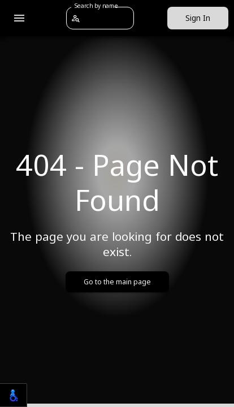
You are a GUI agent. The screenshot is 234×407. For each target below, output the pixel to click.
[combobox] (107, 18)
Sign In (197, 18)
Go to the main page (117, 281)
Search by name (96, 6)
